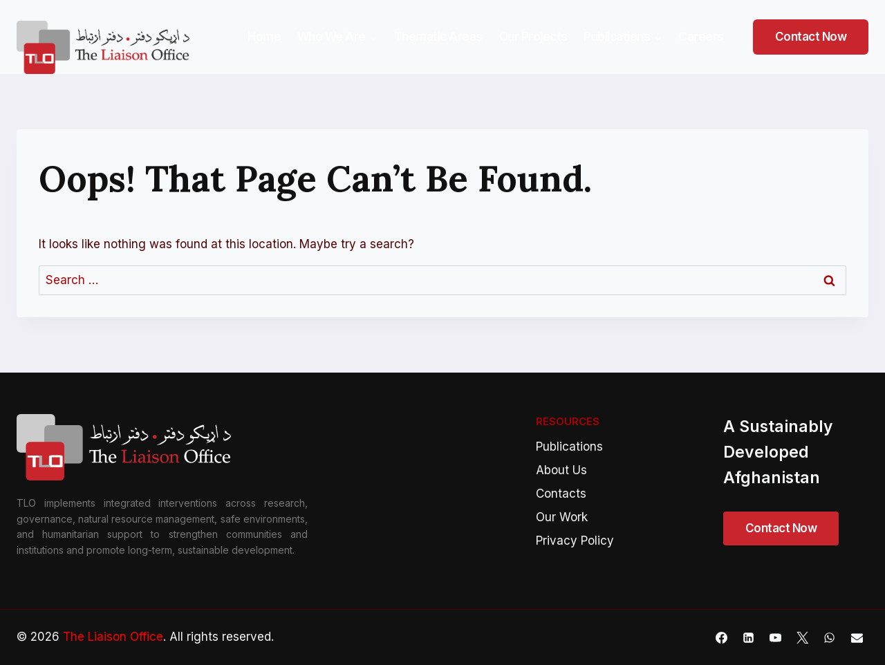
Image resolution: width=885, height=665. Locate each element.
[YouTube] (776, 637)
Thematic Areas (438, 37)
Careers (701, 37)
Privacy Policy (575, 540)
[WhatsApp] (829, 637)
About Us (561, 470)
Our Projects (533, 37)
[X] (802, 637)
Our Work (562, 517)
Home (264, 37)
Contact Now (811, 37)
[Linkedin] (749, 637)
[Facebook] (722, 637)
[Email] (856, 637)
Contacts (561, 493)
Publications (569, 446)
